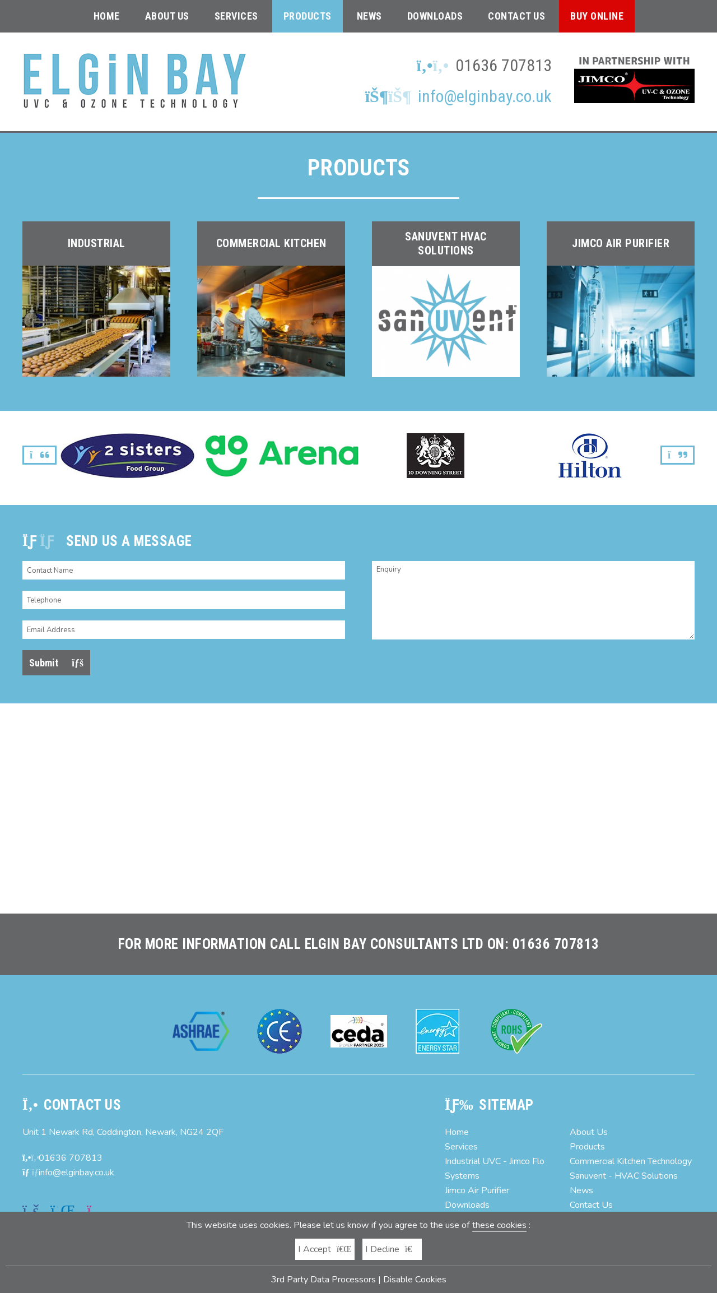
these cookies (499, 1225)
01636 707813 (503, 65)
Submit (56, 663)
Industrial (96, 243)
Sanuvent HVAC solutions (446, 243)
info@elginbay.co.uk (458, 96)
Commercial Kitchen (271, 243)
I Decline (392, 1249)
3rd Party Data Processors (323, 1279)
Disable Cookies (414, 1279)
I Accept (325, 1249)
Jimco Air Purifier (620, 243)
